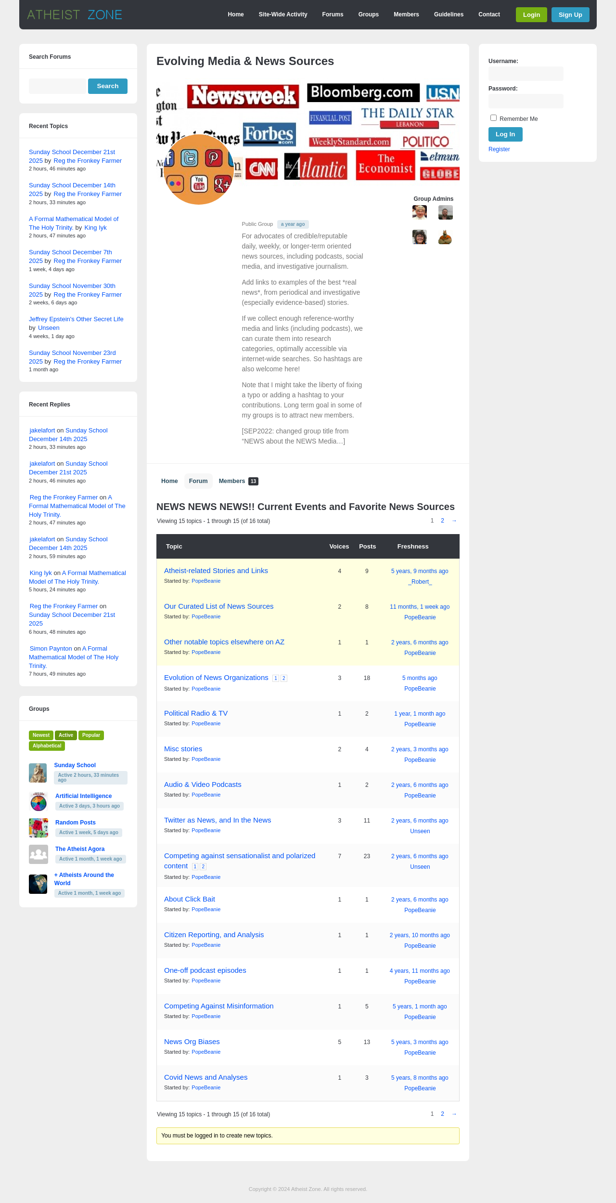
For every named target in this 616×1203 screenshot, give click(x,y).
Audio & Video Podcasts (203, 784)
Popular (91, 735)
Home (236, 14)
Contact (489, 14)
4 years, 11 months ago (420, 971)
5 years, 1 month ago (420, 1006)
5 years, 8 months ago (420, 1077)
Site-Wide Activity (283, 14)
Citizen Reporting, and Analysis (214, 934)
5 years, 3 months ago (420, 1042)
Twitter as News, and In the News (217, 820)
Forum (198, 481)
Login (531, 14)
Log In (505, 134)
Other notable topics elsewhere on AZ (224, 642)
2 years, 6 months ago (420, 642)
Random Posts (75, 822)
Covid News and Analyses (205, 1077)
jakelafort (42, 430)
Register (499, 149)
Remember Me (519, 119)
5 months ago (419, 678)
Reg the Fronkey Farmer (88, 160)
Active (66, 735)
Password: (503, 89)
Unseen (420, 831)
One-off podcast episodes (205, 970)
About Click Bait (189, 899)
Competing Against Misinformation (219, 1006)
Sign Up (570, 14)
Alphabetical (47, 745)
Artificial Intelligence (83, 796)
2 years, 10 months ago (420, 935)
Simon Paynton (51, 648)
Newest (41, 735)
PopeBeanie (206, 581)
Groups (369, 14)
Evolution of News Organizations (216, 677)
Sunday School (75, 765)
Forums (333, 14)
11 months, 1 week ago (419, 606)
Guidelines (448, 14)
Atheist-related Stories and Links (216, 570)
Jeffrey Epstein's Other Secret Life (76, 319)
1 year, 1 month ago (419, 713)
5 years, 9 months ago (420, 571)
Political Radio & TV (196, 713)
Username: (503, 61)
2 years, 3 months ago (420, 749)
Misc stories (183, 749)
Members (406, 14)
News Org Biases (192, 1041)
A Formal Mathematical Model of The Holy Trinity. (77, 506)
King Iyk (96, 227)
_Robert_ (420, 581)
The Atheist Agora (79, 849)
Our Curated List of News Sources (219, 606)
